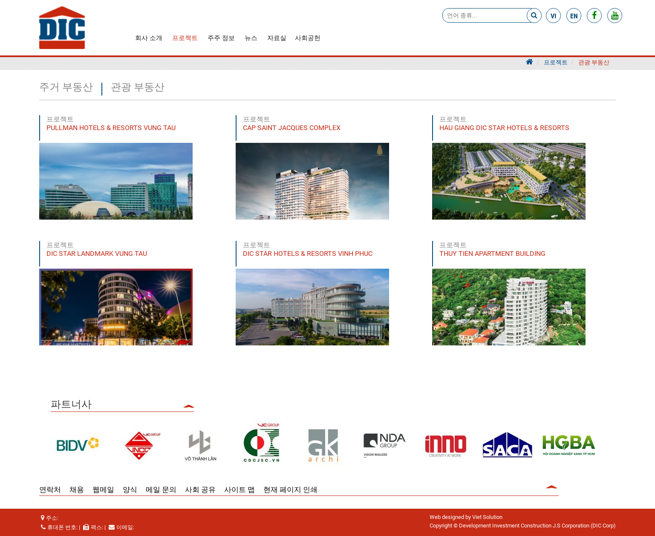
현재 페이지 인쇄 (290, 489)
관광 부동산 (593, 62)
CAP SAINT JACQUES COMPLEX (291, 128)
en (574, 16)
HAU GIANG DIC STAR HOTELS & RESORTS (504, 128)
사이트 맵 (239, 489)
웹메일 (103, 489)
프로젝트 (185, 38)
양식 (130, 489)
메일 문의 (161, 489)
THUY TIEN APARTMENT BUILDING (492, 253)
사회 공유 (200, 489)
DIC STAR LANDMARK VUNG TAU (96, 253)
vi (553, 16)
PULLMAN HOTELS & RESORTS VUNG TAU (111, 128)
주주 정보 (221, 38)
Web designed (447, 517)
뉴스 (251, 38)
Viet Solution (487, 517)
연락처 (50, 489)
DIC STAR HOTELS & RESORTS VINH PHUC (307, 253)
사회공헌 (307, 38)
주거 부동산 (66, 88)
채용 (76, 489)
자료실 (276, 38)
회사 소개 (148, 38)
